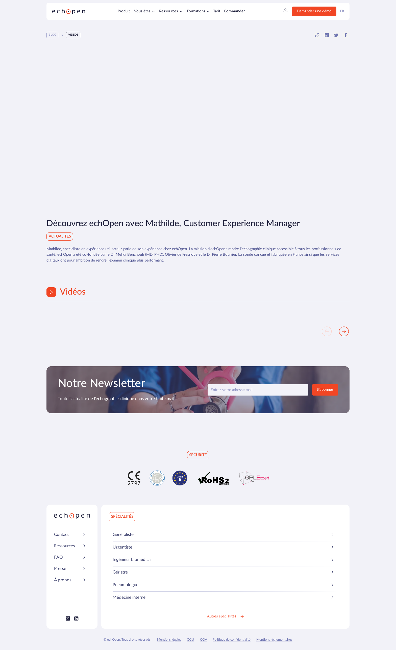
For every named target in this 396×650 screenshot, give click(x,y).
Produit (124, 11)
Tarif (216, 11)
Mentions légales (169, 639)
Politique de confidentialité (232, 639)
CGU (190, 639)
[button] (317, 35)
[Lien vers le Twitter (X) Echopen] (68, 618)
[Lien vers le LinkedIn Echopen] (76, 618)
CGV (203, 639)
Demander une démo (314, 11)
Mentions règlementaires (274, 639)
